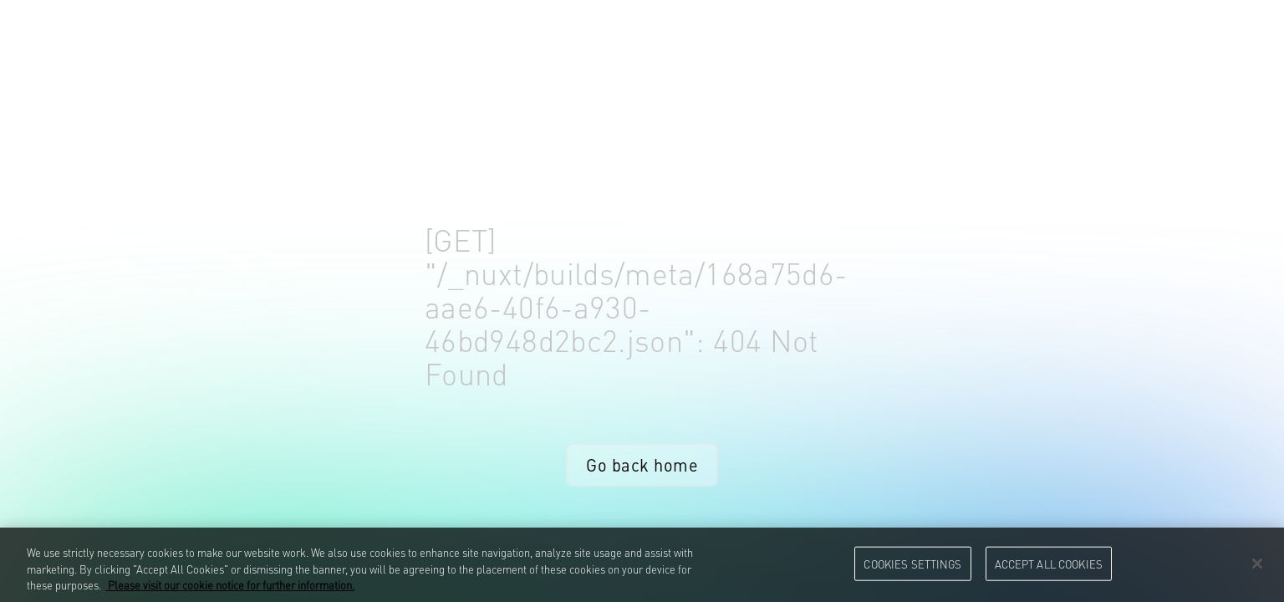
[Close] (1257, 563)
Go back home (642, 464)
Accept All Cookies (1049, 562)
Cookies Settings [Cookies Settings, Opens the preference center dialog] (912, 562)
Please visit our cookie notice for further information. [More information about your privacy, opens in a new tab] (229, 584)
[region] (642, 565)
